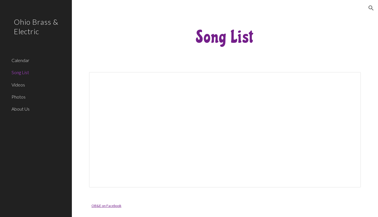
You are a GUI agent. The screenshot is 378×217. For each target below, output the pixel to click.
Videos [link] (18, 84)
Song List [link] (20, 72)
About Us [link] (20, 109)
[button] (371, 8)
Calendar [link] (20, 60)
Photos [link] (18, 96)
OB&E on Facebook (106, 205)
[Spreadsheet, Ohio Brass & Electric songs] (225, 129)
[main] (225, 36)
